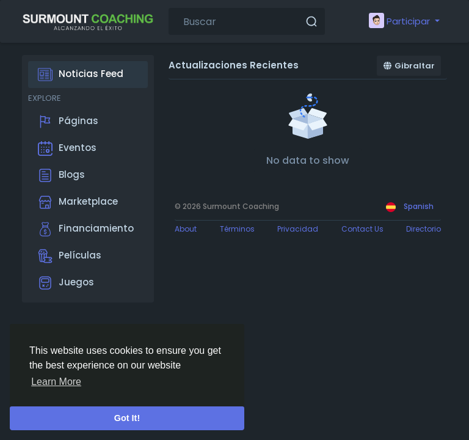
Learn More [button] (56, 381)
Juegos (66, 283)
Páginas (68, 121)
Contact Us (362, 229)
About (186, 229)
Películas (69, 256)
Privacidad (297, 229)
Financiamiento (86, 229)
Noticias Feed (80, 74)
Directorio (423, 229)
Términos (237, 229)
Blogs (61, 175)
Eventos (67, 148)
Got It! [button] (127, 418)
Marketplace (78, 202)
